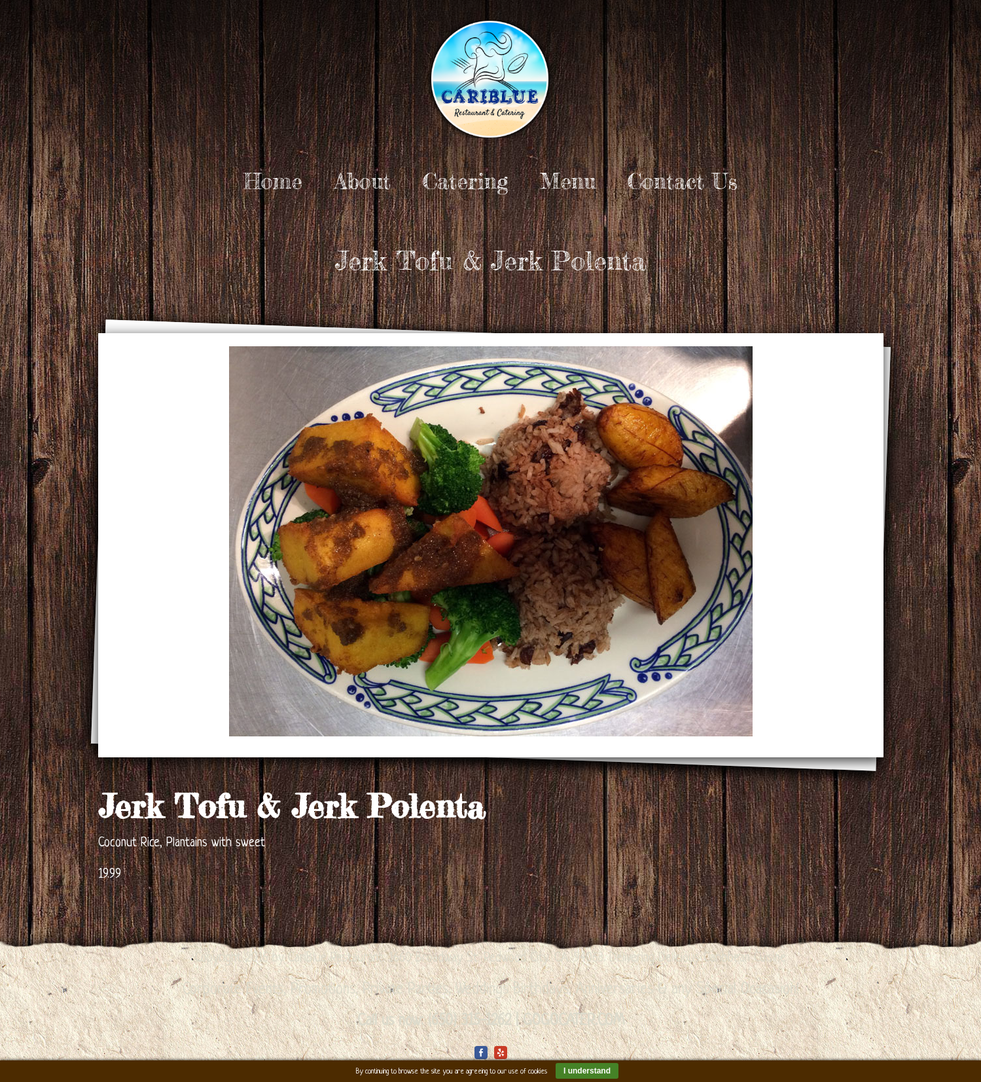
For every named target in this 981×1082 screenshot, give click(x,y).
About (362, 181)
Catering (465, 181)
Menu (568, 181)
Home (272, 181)
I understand (587, 1070)
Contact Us (683, 181)
